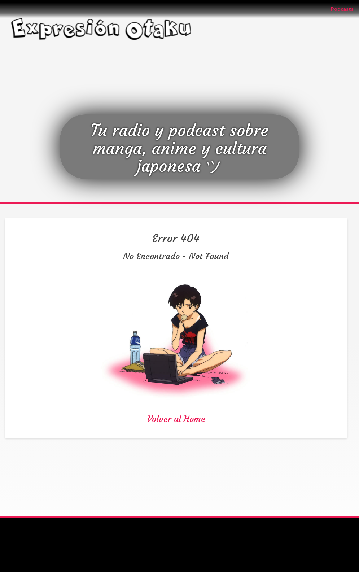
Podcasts (345, 8)
